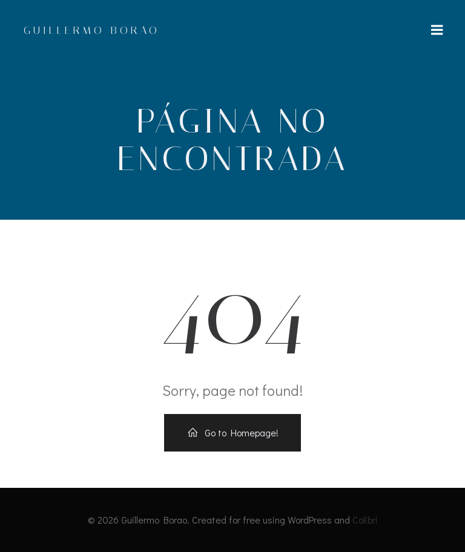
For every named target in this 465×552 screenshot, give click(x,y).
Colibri (365, 519)
